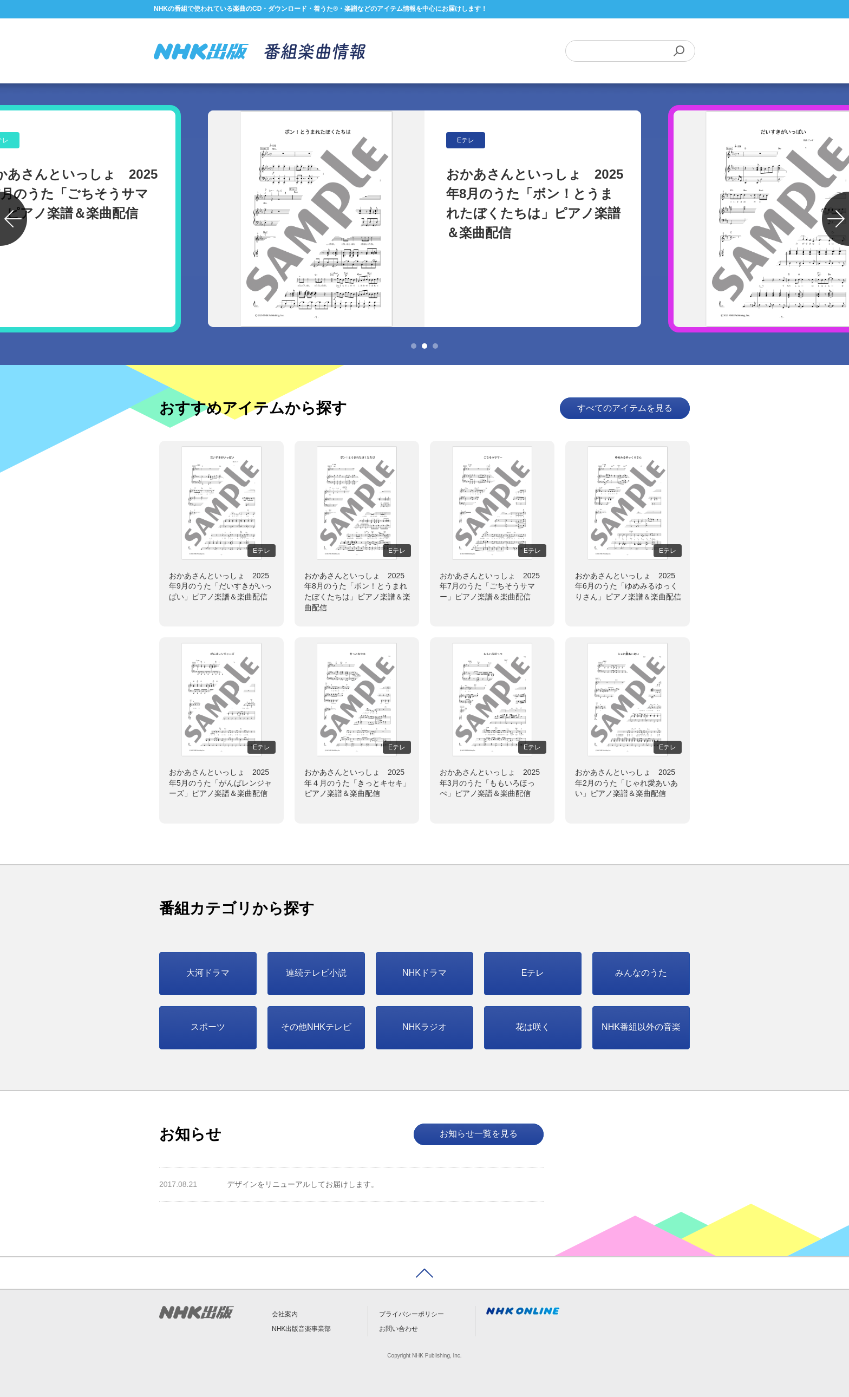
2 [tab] (424, 346)
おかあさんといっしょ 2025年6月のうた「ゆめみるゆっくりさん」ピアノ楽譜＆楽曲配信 (628, 586)
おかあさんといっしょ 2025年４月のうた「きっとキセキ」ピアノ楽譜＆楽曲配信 (357, 783)
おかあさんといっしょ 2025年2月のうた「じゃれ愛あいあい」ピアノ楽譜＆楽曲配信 (626, 783)
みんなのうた (641, 972)
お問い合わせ (398, 1329)
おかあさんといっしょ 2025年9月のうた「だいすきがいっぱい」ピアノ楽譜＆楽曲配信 (220, 586)
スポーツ (208, 1027)
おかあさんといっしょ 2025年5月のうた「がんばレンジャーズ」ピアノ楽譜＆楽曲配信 (220, 783)
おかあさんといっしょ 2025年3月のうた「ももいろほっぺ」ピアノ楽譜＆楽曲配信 (490, 783)
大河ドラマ (208, 972)
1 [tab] (413, 346)
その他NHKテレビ (316, 1027)
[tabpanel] (424, 218)
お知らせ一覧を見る (479, 1133)
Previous (13, 219)
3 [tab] (435, 346)
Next (835, 219)
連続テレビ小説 (316, 972)
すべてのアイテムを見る (624, 408)
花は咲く (532, 1027)
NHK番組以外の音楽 (641, 1027)
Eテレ (533, 972)
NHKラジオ (424, 1027)
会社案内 (285, 1314)
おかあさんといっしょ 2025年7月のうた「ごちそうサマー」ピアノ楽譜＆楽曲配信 (490, 586)
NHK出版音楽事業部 (301, 1329)
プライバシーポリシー (411, 1314)
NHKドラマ (424, 972)
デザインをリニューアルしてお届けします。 (302, 1184)
